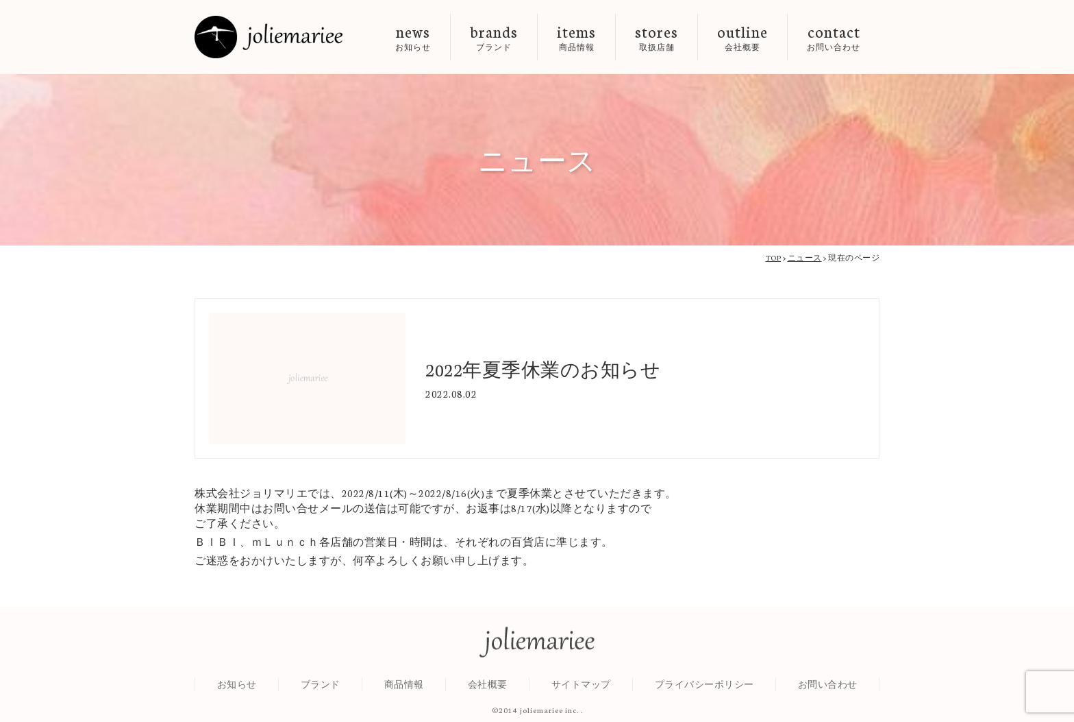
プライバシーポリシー (704, 689)
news (413, 37)
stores (656, 37)
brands (494, 37)
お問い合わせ (828, 689)
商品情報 (404, 689)
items (576, 37)
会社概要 (488, 689)
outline (742, 37)
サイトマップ (581, 689)
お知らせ (237, 689)
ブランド (320, 689)
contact (833, 37)
